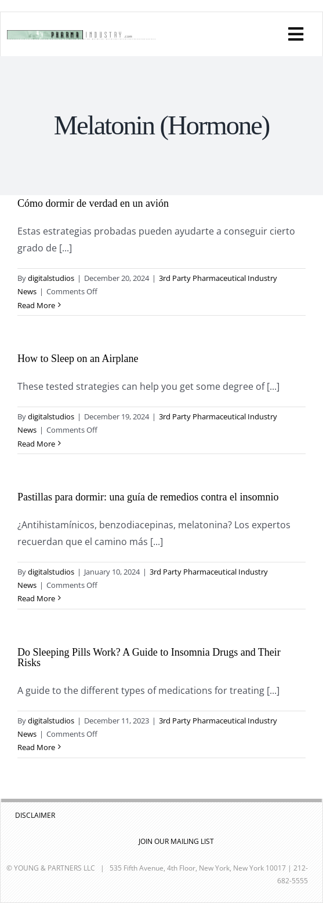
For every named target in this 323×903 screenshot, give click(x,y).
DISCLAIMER (35, 815)
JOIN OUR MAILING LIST (176, 841)
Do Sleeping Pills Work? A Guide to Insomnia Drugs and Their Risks (149, 657)
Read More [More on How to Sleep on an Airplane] (36, 443)
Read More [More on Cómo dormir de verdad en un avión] (36, 305)
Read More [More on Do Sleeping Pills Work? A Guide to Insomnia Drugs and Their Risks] (36, 747)
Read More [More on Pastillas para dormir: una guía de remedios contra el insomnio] (36, 598)
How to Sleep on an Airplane (77, 358)
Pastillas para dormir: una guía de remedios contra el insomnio (147, 497)
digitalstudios (51, 278)
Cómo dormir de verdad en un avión (93, 203)
